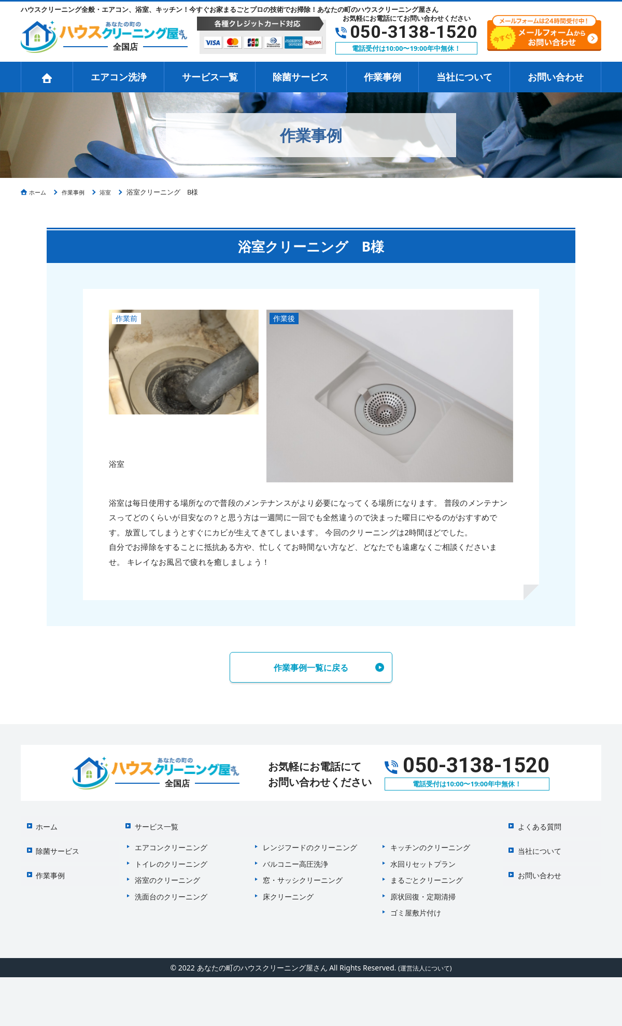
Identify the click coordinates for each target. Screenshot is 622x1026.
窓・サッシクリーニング (303, 874)
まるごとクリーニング (426, 874)
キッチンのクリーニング (430, 842)
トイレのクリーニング (171, 858)
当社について (464, 77)
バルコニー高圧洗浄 (295, 858)
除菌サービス (301, 77)
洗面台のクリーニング (171, 891)
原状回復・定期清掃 (423, 891)
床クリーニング (288, 891)
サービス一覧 (210, 77)
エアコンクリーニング (171, 842)
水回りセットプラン (423, 858)
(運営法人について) (424, 962)
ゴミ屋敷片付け (415, 907)
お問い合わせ (556, 77)
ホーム (42, 824)
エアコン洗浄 (119, 77)
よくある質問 (535, 824)
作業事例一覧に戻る (311, 668)
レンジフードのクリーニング (310, 842)
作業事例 (382, 77)
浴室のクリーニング (167, 874)
